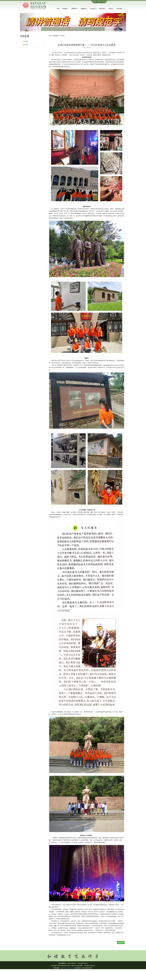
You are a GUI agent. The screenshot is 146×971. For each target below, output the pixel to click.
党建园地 (84, 8)
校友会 (111, 8)
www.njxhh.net (71, 963)
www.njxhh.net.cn (83, 963)
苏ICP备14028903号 (67, 968)
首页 (58, 8)
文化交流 (93, 8)
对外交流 (25, 41)
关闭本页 (120, 942)
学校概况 (65, 8)
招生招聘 (120, 8)
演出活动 (25, 44)
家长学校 (102, 8)
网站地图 (56, 968)
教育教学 (75, 8)
